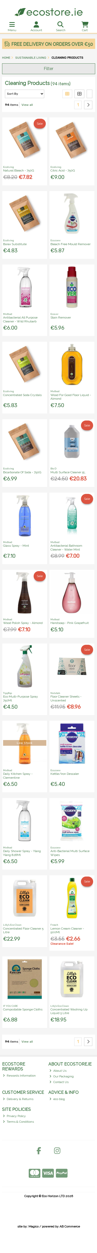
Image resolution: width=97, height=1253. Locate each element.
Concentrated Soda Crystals (22, 395)
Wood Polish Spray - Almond (23, 623)
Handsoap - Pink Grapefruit (69, 623)
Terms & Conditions (18, 1121)
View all (27, 105)
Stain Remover (60, 317)
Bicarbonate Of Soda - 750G (22, 472)
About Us (57, 1070)
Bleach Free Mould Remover (70, 244)
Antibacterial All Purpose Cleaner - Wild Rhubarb (20, 319)
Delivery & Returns (18, 1099)
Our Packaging (61, 1076)
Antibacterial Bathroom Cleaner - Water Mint (66, 547)
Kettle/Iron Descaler (64, 774)
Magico (33, 1226)
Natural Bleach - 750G (18, 170)
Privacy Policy (14, 1116)
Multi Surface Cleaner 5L (67, 472)
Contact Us (59, 1082)
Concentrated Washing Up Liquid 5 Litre (68, 1011)
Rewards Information (19, 1075)
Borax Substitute (15, 244)
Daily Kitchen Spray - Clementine (18, 775)
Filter (48, 68)
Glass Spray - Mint (16, 545)
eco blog (57, 1099)
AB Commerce (69, 1226)
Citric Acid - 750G (62, 170)
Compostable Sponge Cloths (22, 1009)
